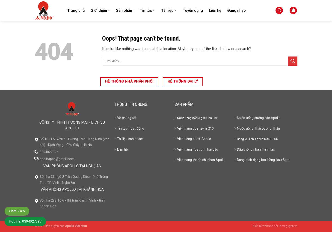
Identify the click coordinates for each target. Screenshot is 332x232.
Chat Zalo (17, 211)
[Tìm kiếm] (279, 10)
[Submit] (292, 61)
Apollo (259, 139)
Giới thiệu (100, 10)
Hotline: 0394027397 (25, 221)
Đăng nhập (236, 10)
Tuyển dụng (193, 10)
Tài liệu (168, 10)
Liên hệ (215, 10)
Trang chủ (76, 10)
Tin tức (147, 10)
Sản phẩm (124, 10)
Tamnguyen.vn (288, 226)
